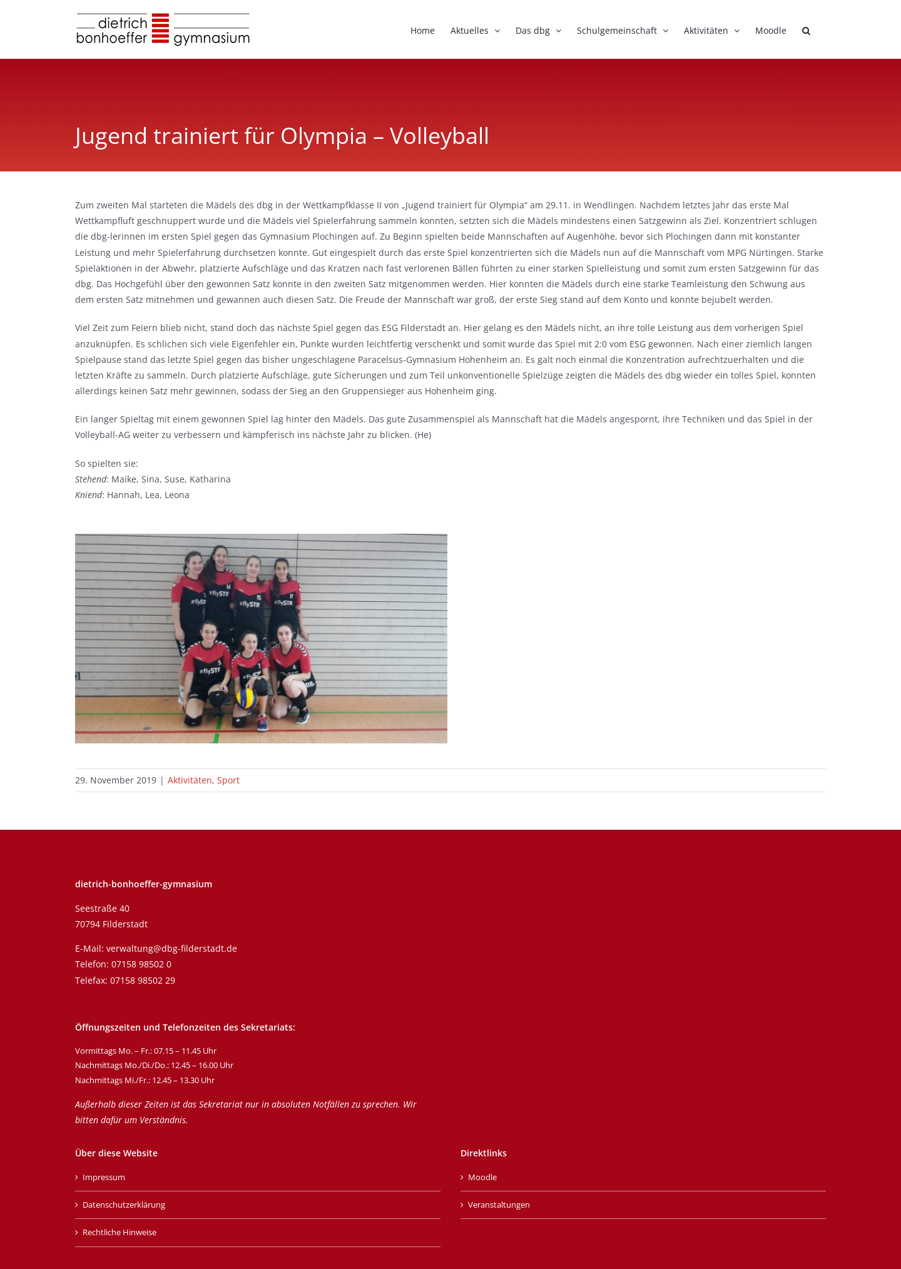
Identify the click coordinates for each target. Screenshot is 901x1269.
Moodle (482, 1177)
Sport (228, 780)
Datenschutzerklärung (124, 1204)
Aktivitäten (190, 780)
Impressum (104, 1177)
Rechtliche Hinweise (119, 1232)
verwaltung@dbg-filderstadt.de (171, 948)
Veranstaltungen (499, 1204)
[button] (806, 29)
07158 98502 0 (141, 964)
